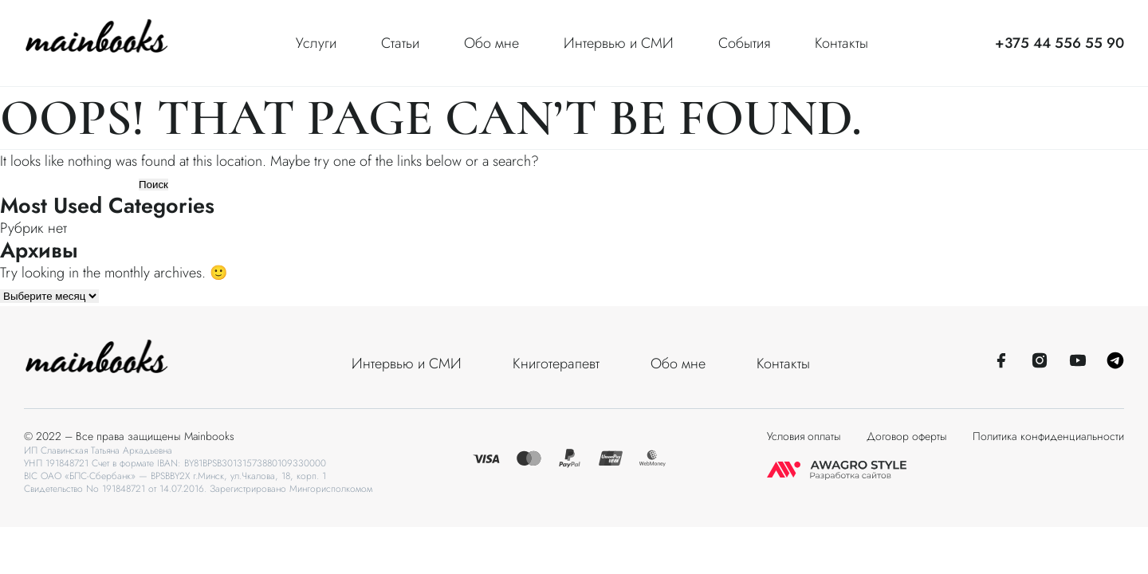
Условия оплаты (804, 436)
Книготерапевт (556, 363)
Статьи (400, 43)
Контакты (841, 43)
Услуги (316, 43)
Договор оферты (907, 436)
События (744, 43)
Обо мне (491, 43)
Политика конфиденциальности (1048, 436)
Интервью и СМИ (619, 43)
